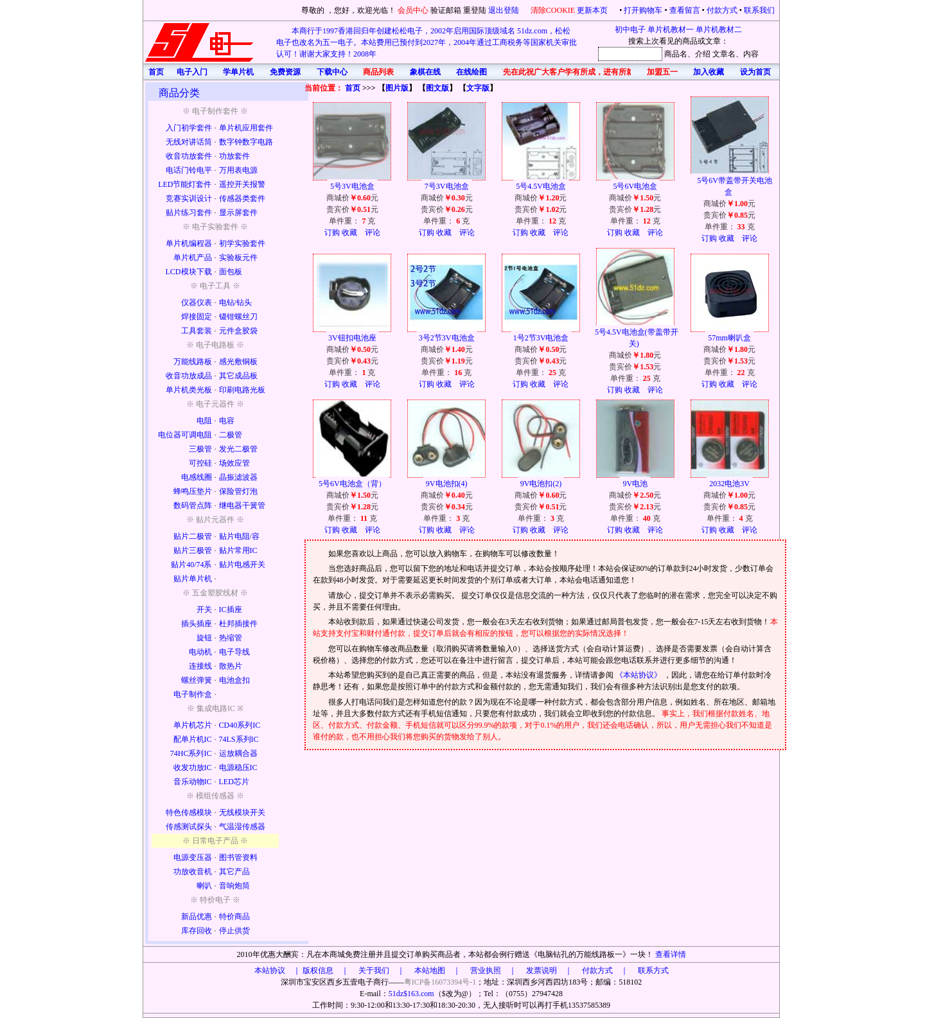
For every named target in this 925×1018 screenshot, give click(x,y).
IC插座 (230, 609)
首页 (352, 87)
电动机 (200, 651)
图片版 (397, 87)
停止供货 (234, 930)
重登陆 (474, 10)
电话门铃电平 (189, 170)
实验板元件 (238, 257)
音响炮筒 (234, 885)
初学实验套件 (242, 243)
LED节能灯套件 (184, 184)
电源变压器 (192, 857)
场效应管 (234, 463)
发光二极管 (238, 448)
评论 (372, 232)
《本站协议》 (639, 675)
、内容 (747, 53)
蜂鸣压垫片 (192, 491)
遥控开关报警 (242, 184)
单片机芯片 (192, 725)
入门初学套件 (189, 127)
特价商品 (234, 916)
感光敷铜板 (238, 361)
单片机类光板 (189, 389)
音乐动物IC (192, 781)
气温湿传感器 (242, 826)
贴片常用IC (238, 550)
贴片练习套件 (189, 212)
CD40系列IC (240, 725)
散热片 (230, 666)
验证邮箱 (445, 10)
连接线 (200, 666)
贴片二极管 (192, 536)
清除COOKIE (553, 10)
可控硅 (200, 463)
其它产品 (234, 871)
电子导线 (234, 651)
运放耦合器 (238, 753)
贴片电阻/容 (239, 536)
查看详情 (670, 954)
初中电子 (630, 29)
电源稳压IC (238, 767)
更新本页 (593, 10)
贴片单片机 (192, 578)
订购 (332, 232)
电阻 (204, 420)
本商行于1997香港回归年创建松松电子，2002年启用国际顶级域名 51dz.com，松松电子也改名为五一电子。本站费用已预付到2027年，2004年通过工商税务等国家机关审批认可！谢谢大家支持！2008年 (426, 42)
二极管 (230, 434)
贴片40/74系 (191, 564)
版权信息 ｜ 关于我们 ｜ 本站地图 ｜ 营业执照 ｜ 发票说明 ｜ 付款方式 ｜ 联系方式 (486, 970)
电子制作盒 (192, 694)
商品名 (675, 53)
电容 (226, 420)
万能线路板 (192, 361)
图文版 (437, 87)
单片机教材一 (671, 29)
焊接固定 (196, 316)
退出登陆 (504, 10)
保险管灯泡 (238, 491)
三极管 (200, 448)
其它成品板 (238, 375)
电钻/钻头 (235, 302)
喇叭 (204, 885)
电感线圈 (196, 477)
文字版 (477, 87)
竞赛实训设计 (189, 198)
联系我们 (759, 10)
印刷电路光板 (242, 389)
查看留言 (684, 10)
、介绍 (698, 53)
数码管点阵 (192, 505)
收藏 (349, 232)
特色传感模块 (189, 812)
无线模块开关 (242, 812)
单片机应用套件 (246, 127)
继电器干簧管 (242, 505)
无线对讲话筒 (189, 141)
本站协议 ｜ (277, 970)
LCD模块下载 (189, 271)
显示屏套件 (238, 212)
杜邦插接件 (238, 623)
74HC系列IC (191, 753)
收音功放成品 (189, 375)
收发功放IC (192, 767)
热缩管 (230, 637)
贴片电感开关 (242, 564)
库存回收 (196, 930)
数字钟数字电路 (246, 141)
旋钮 (204, 637)
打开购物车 (643, 10)
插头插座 (196, 623)
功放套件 (234, 156)
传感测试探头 (189, 826)
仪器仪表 (196, 302)
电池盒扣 (234, 680)
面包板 (230, 271)
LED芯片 (234, 781)
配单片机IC (192, 739)
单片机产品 (192, 257)
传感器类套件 (242, 198)
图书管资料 (238, 857)
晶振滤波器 (238, 477)
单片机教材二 (719, 29)
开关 (204, 609)
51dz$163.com (411, 993)
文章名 (724, 53)
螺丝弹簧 (196, 680)
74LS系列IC (239, 739)
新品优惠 (196, 916)
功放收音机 (192, 871)
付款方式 (722, 10)
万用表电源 (238, 170)
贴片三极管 (192, 550)
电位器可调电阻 (185, 434)
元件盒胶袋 (238, 330)
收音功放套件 (189, 156)
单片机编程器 (189, 243)
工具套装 (196, 330)
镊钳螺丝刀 (238, 316)
